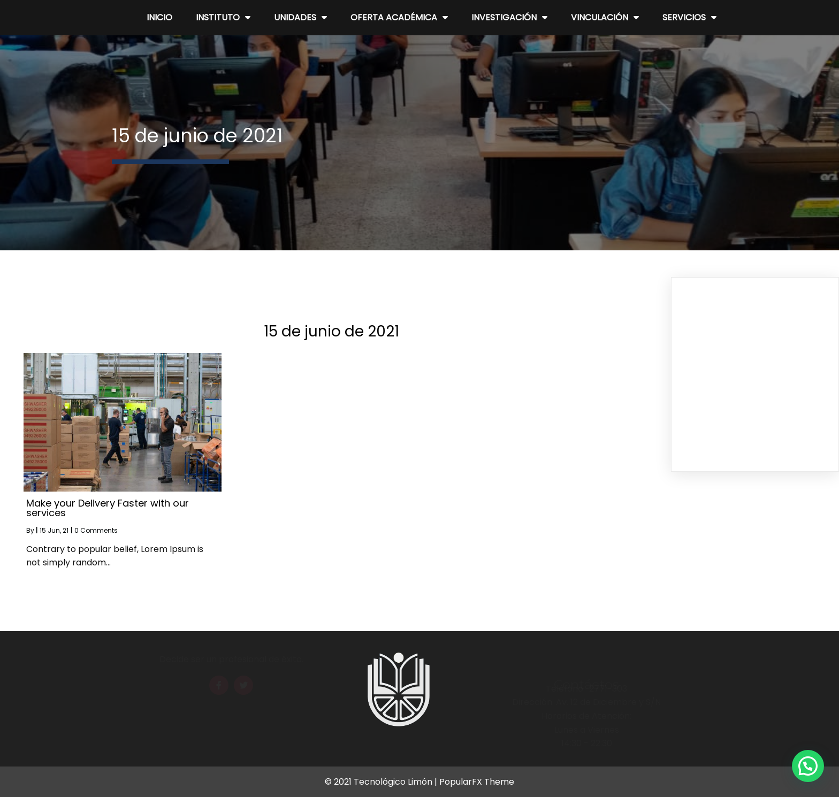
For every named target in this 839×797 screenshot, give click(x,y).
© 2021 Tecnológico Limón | (382, 782)
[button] (808, 766)
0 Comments (96, 530)
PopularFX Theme (476, 782)
